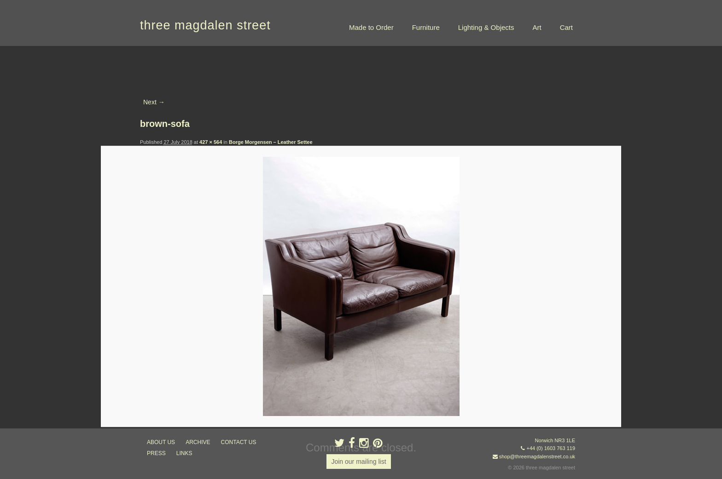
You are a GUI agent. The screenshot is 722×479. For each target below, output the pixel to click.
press (156, 453)
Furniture (426, 27)
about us (161, 442)
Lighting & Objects (486, 27)
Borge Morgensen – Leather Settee (271, 142)
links (184, 453)
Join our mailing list (358, 461)
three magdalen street (205, 25)
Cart (566, 27)
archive (198, 442)
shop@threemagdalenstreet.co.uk (537, 456)
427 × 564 (210, 142)
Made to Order (371, 27)
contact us (238, 442)
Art (536, 27)
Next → (154, 102)
